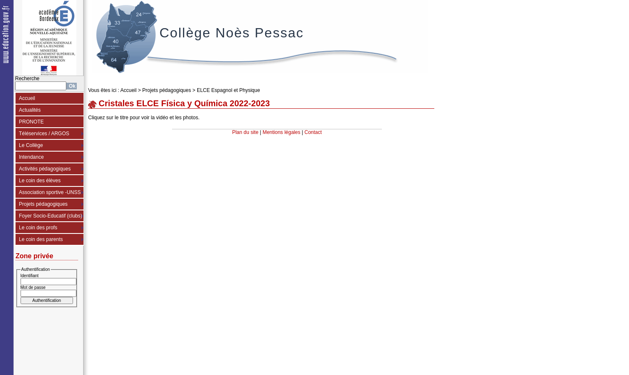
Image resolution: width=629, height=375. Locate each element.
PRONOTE (31, 122)
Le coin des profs (38, 228)
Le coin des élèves (39, 181)
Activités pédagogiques (44, 169)
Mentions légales (281, 132)
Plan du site (245, 132)
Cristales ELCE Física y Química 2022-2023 (184, 103)
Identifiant (30, 275)
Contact (313, 132)
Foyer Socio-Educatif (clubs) (50, 216)
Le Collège (31, 145)
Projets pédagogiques (43, 204)
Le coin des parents (41, 239)
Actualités (30, 110)
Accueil (27, 98)
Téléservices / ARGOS (44, 133)
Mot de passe (33, 287)
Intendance (31, 157)
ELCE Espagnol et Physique (228, 90)
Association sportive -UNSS (50, 192)
